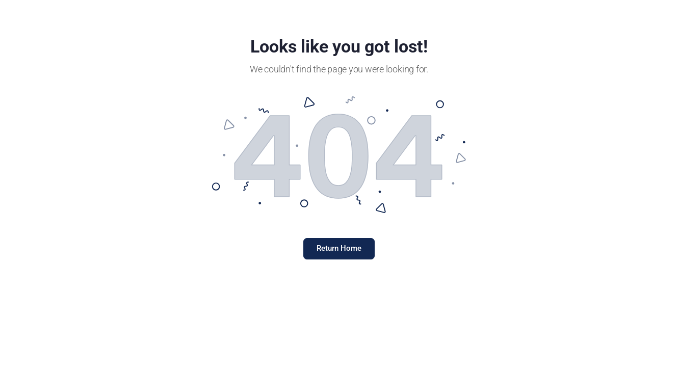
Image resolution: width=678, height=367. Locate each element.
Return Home (339, 248)
